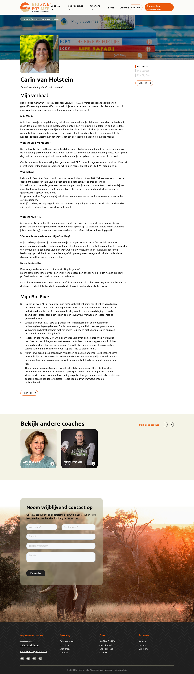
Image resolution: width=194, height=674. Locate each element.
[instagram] (40, 658)
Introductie (142, 66)
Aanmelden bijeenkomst (154, 7)
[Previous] (165, 424)
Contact (135, 7)
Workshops (65, 648)
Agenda (124, 7)
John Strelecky (106, 644)
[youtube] (34, 658)
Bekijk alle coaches (149, 424)
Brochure (143, 648)
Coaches (35, 19)
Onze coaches (106, 648)
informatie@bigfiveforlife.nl (33, 651)
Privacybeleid (120, 669)
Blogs (111, 7)
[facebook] (28, 658)
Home (25, 19)
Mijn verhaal (143, 70)
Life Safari (64, 652)
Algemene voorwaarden (101, 669)
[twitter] (22, 658)
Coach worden (67, 641)
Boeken (142, 644)
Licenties (64, 644)
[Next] (171, 424)
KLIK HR (30, 392)
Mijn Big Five (143, 75)
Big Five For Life (107, 641)
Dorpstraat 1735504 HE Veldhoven (29, 643)
